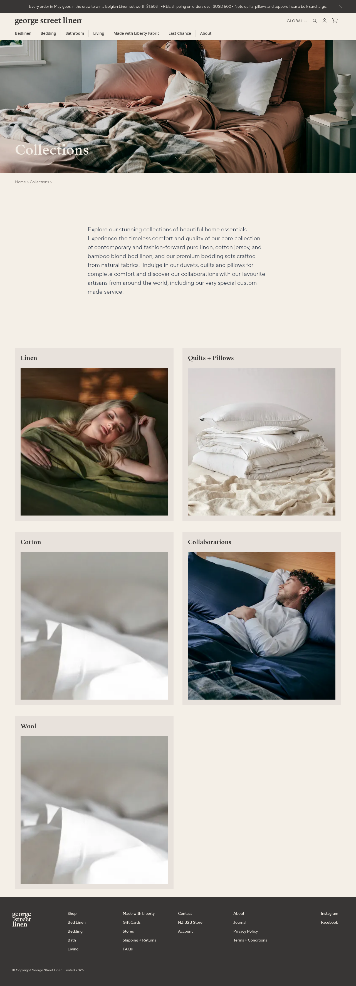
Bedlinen (23, 33)
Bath (72, 940)
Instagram (329, 913)
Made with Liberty (139, 913)
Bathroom (74, 33)
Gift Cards (131, 922)
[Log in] (325, 20)
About (206, 33)
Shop (72, 913)
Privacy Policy (245, 931)
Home (20, 182)
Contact (185, 913)
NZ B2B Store (190, 922)
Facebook (329, 922)
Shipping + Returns (139, 940)
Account (185, 931)
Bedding (48, 33)
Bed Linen (77, 922)
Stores (128, 931)
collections (39, 182)
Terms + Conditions (250, 940)
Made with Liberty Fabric (136, 33)
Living (98, 33)
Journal (239, 922)
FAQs (128, 949)
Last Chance (180, 33)
